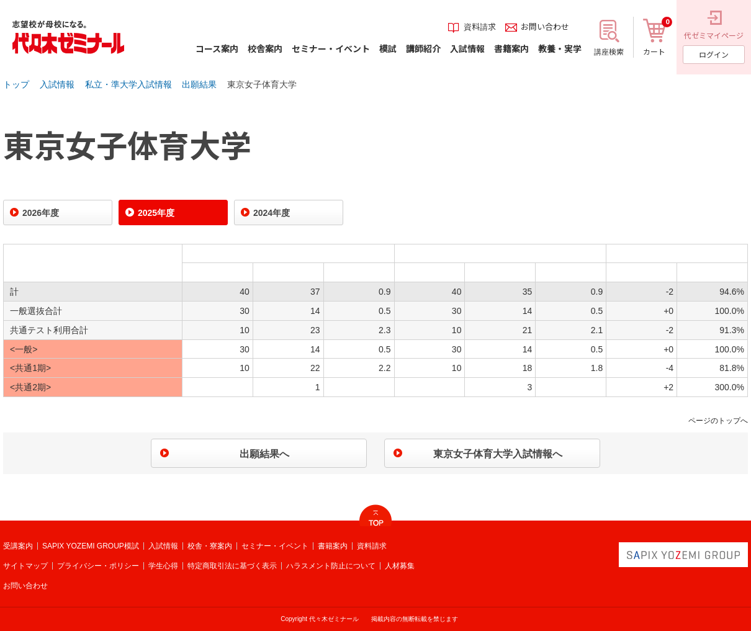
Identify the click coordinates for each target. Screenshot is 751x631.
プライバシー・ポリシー (98, 566)
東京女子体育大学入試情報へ (497, 454)
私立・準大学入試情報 (128, 84)
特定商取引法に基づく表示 (232, 566)
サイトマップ (25, 566)
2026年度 (40, 213)
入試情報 (57, 84)
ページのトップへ (718, 420)
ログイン (714, 54)
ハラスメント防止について (331, 566)
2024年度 (271, 213)
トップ (16, 84)
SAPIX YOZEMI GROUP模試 (90, 546)
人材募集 (400, 566)
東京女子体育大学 (262, 84)
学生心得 (163, 566)
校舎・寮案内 (209, 546)
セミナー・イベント (274, 546)
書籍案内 (333, 546)
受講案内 (18, 546)
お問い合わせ (25, 585)
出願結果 (199, 84)
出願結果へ (264, 454)
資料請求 (372, 546)
